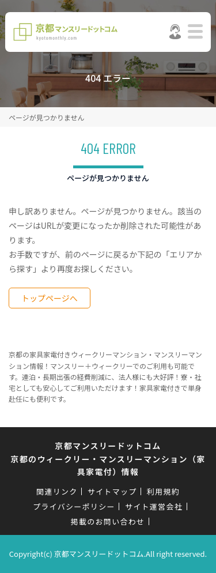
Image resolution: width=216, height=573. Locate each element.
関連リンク (57, 491)
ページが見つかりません (46, 117)
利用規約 (163, 491)
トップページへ (49, 298)
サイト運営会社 (154, 506)
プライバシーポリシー (74, 506)
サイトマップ (112, 491)
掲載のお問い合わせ (108, 521)
